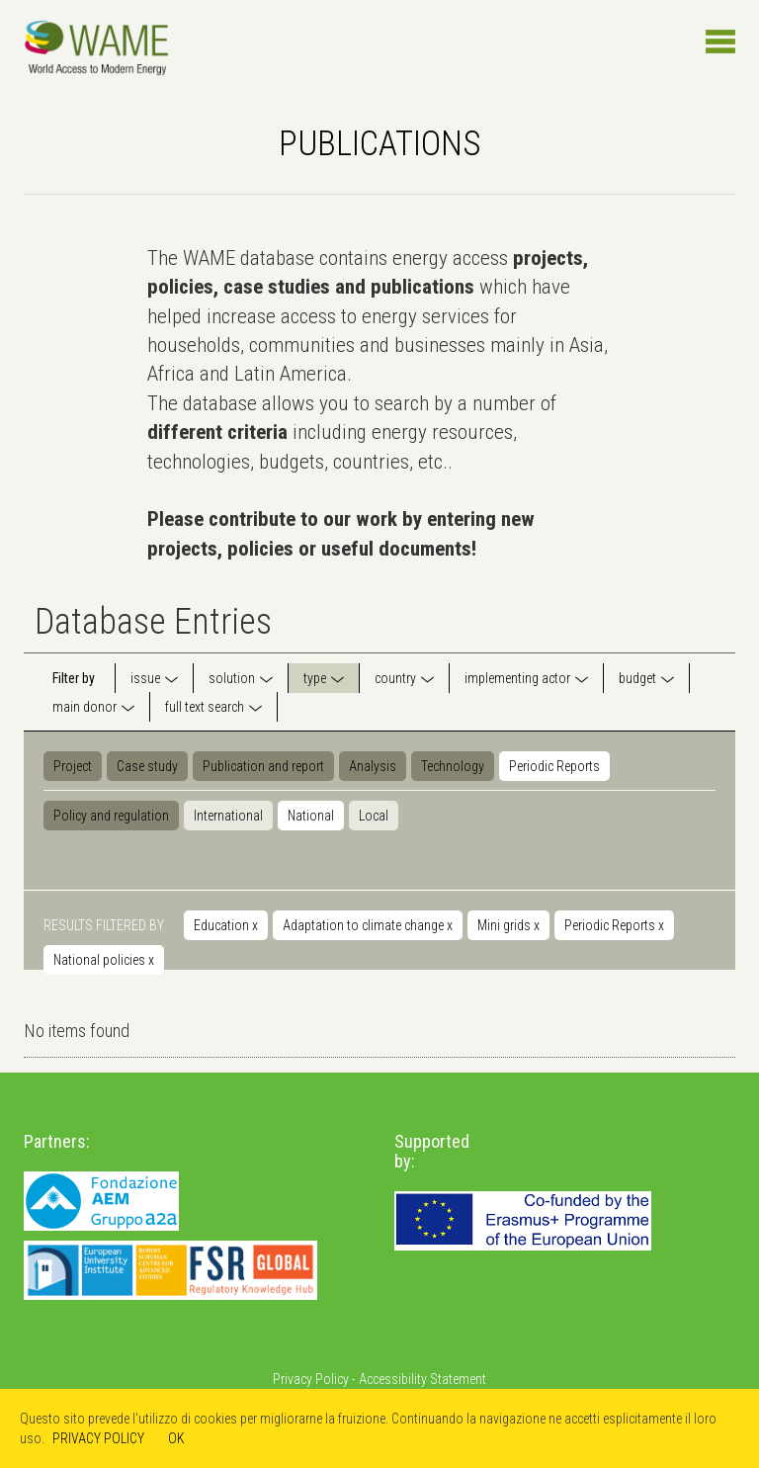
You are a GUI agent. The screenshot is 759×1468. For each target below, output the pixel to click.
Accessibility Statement (422, 1379)
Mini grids (508, 925)
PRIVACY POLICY (98, 1438)
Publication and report (263, 766)
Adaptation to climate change (368, 925)
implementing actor (517, 678)
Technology (452, 766)
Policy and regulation (111, 815)
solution (232, 678)
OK (176, 1438)
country (395, 678)
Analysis (372, 766)
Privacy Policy (311, 1379)
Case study (147, 766)
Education (226, 925)
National (311, 815)
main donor (84, 707)
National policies (103, 960)
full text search (204, 707)
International (228, 815)
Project (72, 766)
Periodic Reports (554, 766)
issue (145, 678)
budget (637, 678)
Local (373, 815)
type (314, 678)
